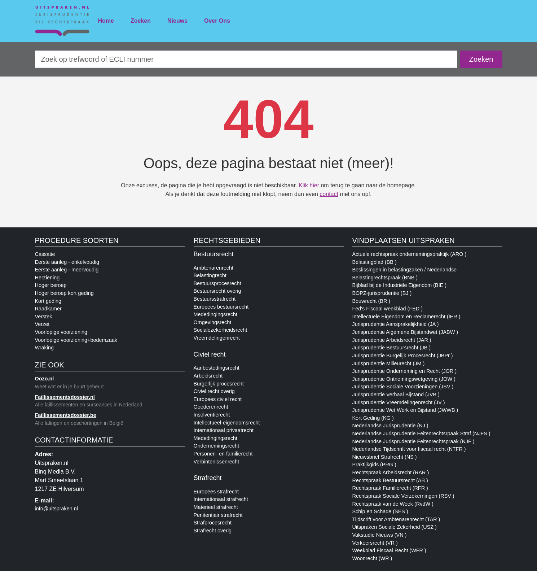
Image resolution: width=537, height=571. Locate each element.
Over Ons (217, 21)
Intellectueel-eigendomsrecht (227, 423)
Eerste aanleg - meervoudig (67, 270)
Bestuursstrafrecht (215, 299)
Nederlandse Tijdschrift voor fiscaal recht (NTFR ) (409, 449)
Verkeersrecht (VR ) (375, 543)
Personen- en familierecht (223, 454)
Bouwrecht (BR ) (371, 301)
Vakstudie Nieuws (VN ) (379, 535)
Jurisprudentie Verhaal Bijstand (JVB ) (396, 394)
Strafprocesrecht (213, 523)
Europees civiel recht (218, 399)
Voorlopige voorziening (61, 332)
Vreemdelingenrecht (217, 338)
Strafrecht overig (213, 530)
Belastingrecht (210, 275)
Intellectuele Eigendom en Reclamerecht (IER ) (406, 316)
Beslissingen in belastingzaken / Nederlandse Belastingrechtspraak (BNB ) (404, 273)
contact (329, 194)
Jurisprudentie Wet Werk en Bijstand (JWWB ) (405, 410)
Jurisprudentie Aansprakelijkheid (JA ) (395, 324)
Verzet (42, 324)
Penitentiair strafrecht (218, 515)
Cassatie (45, 254)
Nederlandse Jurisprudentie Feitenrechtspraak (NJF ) (413, 441)
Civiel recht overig (214, 391)
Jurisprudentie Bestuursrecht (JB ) (391, 347)
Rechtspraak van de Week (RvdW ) (392, 504)
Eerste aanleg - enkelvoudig (67, 262)
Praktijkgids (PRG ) (374, 464)
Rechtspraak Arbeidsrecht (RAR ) (390, 472)
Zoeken (141, 21)
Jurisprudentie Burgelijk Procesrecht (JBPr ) (402, 355)
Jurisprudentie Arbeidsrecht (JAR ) (391, 340)
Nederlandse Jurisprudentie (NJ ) (390, 425)
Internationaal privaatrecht (224, 430)
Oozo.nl (44, 379)
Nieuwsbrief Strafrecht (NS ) (384, 457)
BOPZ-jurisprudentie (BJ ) (382, 293)
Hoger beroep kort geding (64, 293)
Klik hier (309, 185)
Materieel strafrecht (216, 507)
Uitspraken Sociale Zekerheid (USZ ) (394, 527)
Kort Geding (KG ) (373, 418)
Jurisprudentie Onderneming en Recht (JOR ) (404, 371)
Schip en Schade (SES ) (380, 511)
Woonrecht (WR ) (372, 558)
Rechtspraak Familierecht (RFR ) (390, 488)
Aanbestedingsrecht (216, 368)
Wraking (44, 347)
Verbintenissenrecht (216, 462)
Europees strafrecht (216, 491)
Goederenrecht (211, 407)
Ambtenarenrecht (213, 268)
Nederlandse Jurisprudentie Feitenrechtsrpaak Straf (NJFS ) (421, 433)
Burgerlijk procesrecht (219, 384)
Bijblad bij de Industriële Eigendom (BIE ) (399, 285)
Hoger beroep (51, 285)
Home (106, 21)
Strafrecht (208, 477)
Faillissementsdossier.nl (65, 397)
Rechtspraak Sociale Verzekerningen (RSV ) (403, 496)
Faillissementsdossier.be (65, 415)
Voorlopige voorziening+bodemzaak (76, 340)
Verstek (43, 316)
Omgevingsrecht (213, 322)
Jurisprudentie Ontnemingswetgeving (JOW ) (403, 379)
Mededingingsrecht (216, 314)
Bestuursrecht (214, 254)
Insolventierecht (212, 415)
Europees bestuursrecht (221, 307)
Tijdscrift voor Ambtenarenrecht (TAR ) (396, 519)
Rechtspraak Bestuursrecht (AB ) (390, 480)
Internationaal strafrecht (221, 499)
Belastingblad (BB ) (374, 262)
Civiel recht (210, 354)
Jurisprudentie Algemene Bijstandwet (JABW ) (405, 332)
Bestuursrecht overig (217, 291)
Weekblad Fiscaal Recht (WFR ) (389, 550)
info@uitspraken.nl (56, 508)
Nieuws (177, 21)
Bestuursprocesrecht (217, 283)
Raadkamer (48, 308)
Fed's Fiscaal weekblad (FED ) (387, 308)
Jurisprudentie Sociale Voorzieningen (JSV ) (403, 386)
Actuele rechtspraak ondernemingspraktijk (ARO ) (409, 254)
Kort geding (48, 301)
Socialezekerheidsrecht (220, 330)
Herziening (47, 277)
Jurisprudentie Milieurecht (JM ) (388, 363)
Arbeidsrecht (208, 376)
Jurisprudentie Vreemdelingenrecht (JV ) (398, 402)
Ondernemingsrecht (216, 446)
